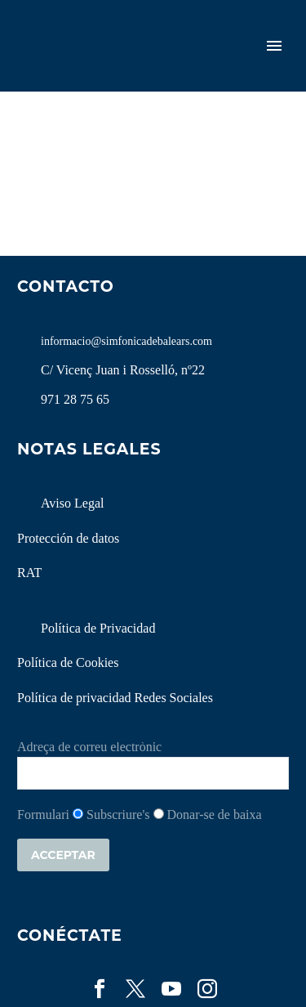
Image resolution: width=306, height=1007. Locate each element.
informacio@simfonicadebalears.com (126, 341)
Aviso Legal (72, 503)
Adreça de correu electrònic (89, 747)
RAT (29, 573)
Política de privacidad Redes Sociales (115, 698)
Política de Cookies (67, 662)
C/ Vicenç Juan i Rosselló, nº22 (123, 370)
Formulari (43, 814)
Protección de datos (68, 538)
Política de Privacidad (98, 628)
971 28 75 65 (75, 399)
